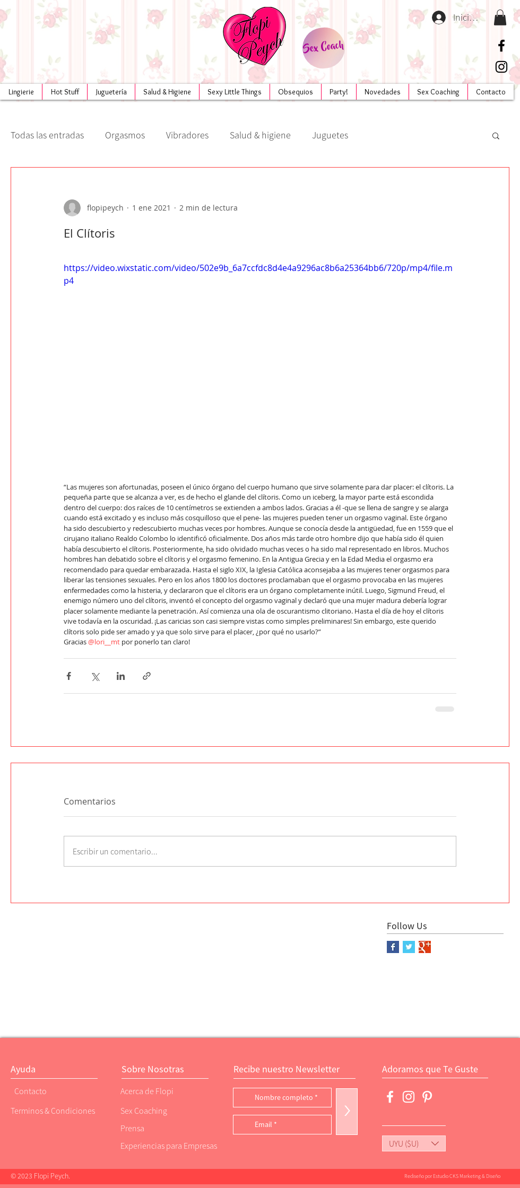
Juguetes (330, 135)
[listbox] (414, 1143)
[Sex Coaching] (165, 1111)
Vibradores (187, 135)
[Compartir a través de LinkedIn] (121, 676)
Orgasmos (125, 135)
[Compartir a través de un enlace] (147, 676)
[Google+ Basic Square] (425, 947)
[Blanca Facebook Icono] (390, 1097)
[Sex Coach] (323, 48)
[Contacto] (50, 1091)
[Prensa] (156, 1128)
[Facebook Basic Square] (393, 947)
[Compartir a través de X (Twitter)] (95, 676)
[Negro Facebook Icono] (501, 46)
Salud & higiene (260, 135)
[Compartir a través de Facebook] (69, 676)
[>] (347, 1111)
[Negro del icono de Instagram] (501, 67)
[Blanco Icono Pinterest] (427, 1097)
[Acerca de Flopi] (156, 1091)
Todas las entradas (47, 135)
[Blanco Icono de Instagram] (409, 1097)
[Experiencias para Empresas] (168, 1146)
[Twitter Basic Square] (409, 947)
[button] (500, 17)
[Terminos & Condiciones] (53, 1111)
